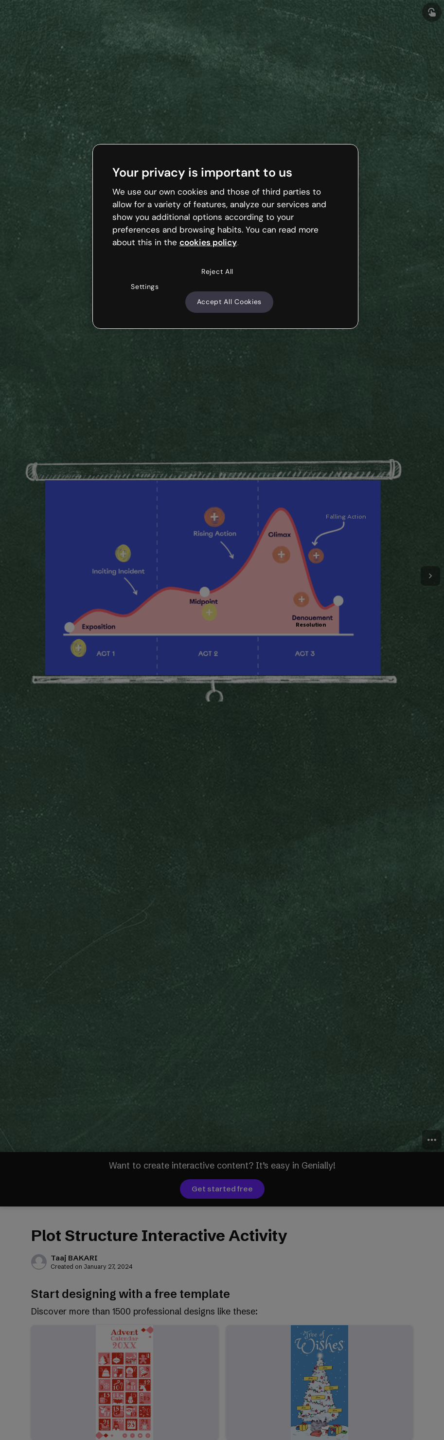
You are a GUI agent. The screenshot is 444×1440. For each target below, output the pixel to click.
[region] (225, 236)
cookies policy (208, 242)
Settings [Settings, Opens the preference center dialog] (145, 286)
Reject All (217, 271)
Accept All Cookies (229, 301)
